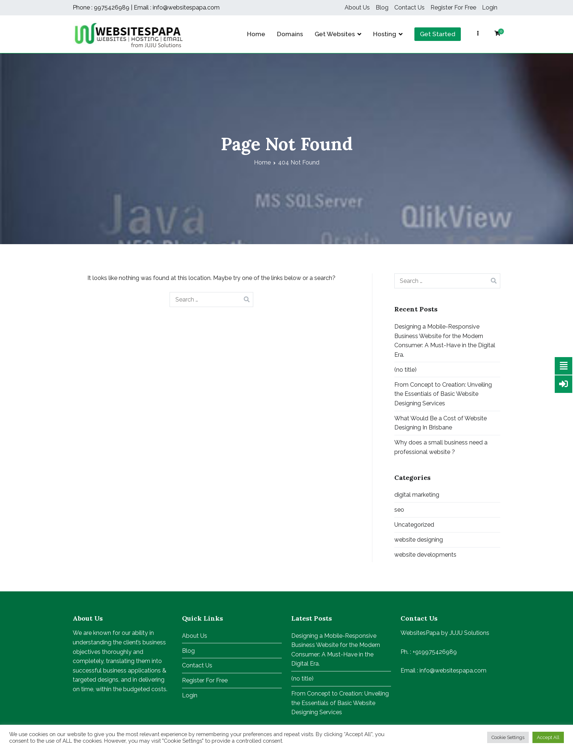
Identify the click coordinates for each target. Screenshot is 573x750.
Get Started (437, 34)
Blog (382, 7)
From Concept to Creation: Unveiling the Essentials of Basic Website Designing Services (443, 394)
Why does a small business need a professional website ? (440, 447)
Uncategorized (414, 524)
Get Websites (335, 34)
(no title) (405, 369)
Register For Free (453, 7)
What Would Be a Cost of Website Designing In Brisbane (440, 423)
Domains (290, 34)
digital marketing (416, 494)
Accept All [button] (548, 737)
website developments (425, 554)
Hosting (384, 34)
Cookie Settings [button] (508, 737)
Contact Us (409, 7)
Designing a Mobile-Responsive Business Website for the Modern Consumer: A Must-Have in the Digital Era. (444, 340)
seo (399, 509)
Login (489, 7)
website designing (418, 539)
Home (256, 34)
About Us (357, 7)
